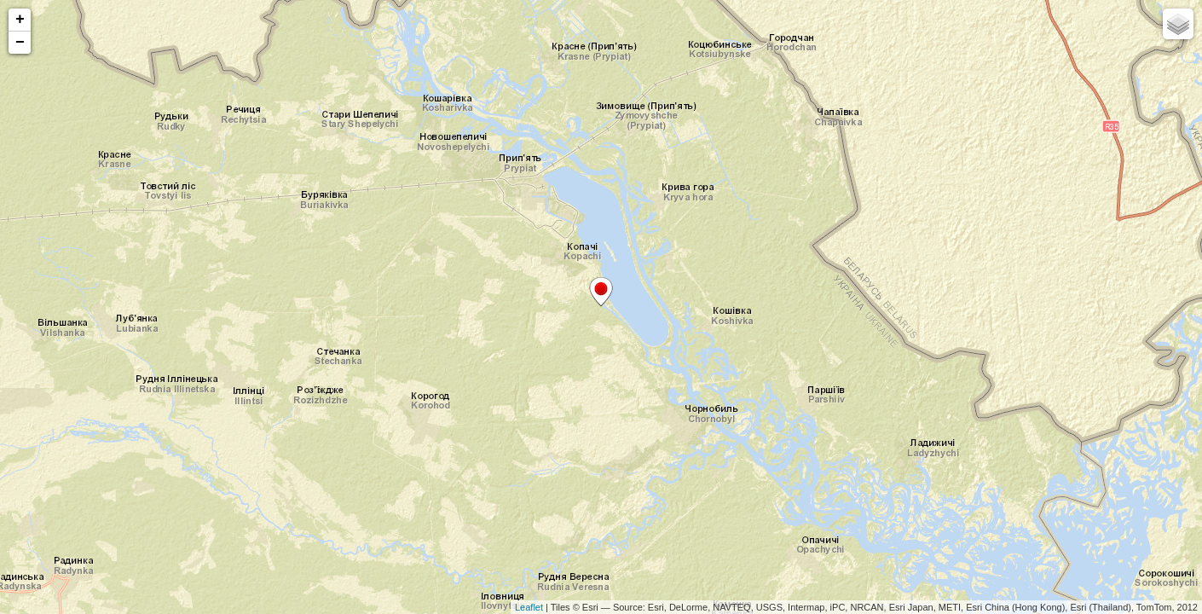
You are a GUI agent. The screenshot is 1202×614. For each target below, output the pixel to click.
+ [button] (20, 19)
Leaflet (529, 607)
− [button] (20, 42)
